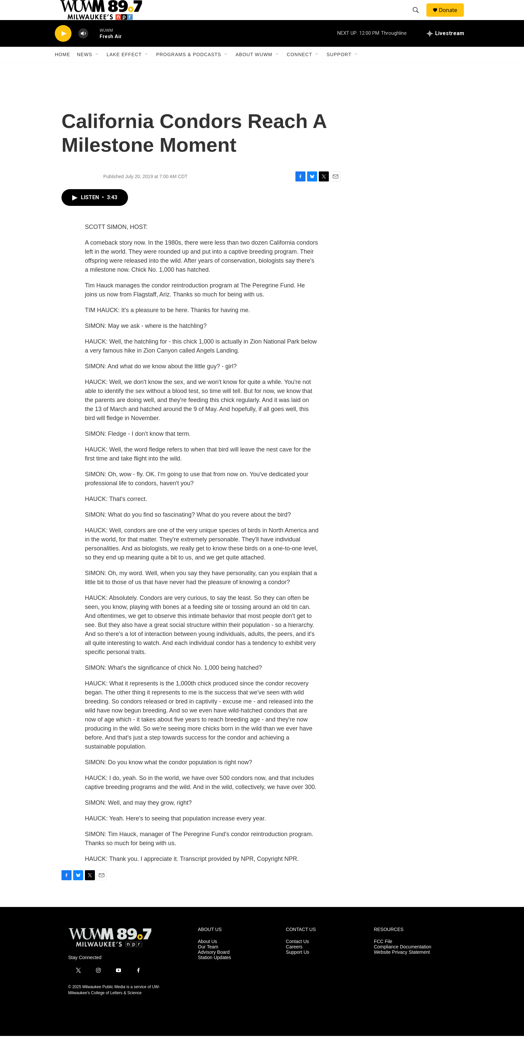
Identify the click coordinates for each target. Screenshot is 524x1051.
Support (338, 69)
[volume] (83, 48)
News (84, 69)
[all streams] (445, 48)
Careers (294, 961)
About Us (207, 956)
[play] (63, 48)
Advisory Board (214, 967)
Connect (299, 69)
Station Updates (214, 972)
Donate (452, 17)
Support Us (297, 967)
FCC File (383, 956)
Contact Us (297, 956)
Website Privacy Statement (402, 967)
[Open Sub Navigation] (97, 69)
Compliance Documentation (402, 961)
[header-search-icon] (418, 18)
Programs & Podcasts (188, 69)
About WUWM (254, 69)
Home (62, 69)
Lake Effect (124, 69)
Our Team (208, 961)
